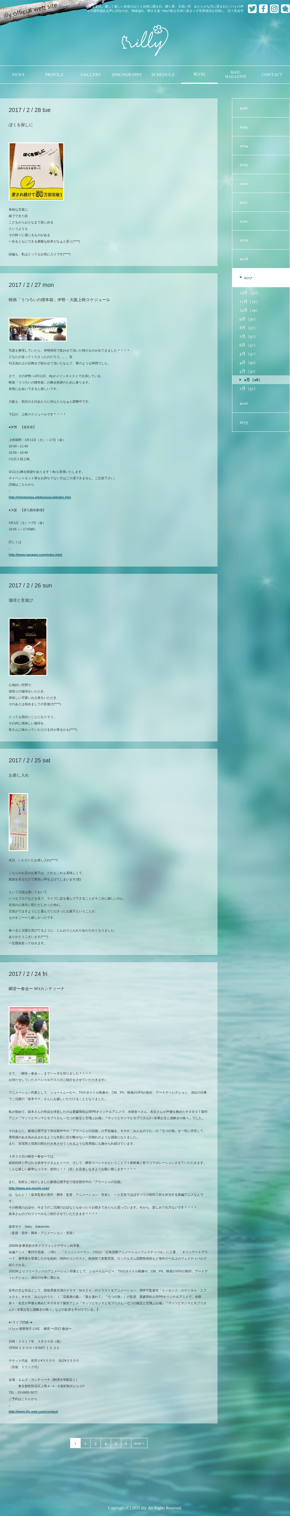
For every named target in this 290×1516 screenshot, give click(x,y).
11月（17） (250, 301)
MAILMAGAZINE (235, 74)
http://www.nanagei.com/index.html (35, 554)
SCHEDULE (163, 74)
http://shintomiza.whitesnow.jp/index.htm (40, 497)
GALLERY (91, 74)
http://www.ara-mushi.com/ (29, 1188)
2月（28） (253, 379)
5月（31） (249, 353)
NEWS (18, 74)
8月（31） (249, 327)
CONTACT (272, 74)
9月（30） (249, 318)
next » (139, 1443)
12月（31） (250, 292)
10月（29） (250, 310)
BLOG (199, 74)
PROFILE (54, 74)
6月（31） (249, 345)
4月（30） (249, 362)
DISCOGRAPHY (127, 74)
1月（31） (249, 388)
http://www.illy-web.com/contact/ (33, 1411)
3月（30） (249, 371)
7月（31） (249, 336)
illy (145, 41)
